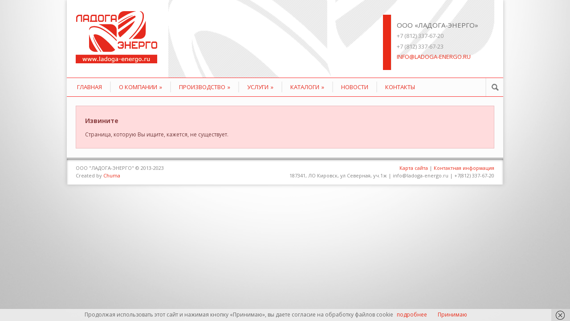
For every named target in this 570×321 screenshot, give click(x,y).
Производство (204, 87)
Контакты (400, 87)
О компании (140, 87)
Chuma (111, 175)
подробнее (412, 314)
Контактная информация (464, 168)
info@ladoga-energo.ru (434, 57)
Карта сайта (413, 168)
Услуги (260, 87)
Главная (89, 87)
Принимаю (452, 314)
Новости (354, 87)
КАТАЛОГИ (307, 87)
